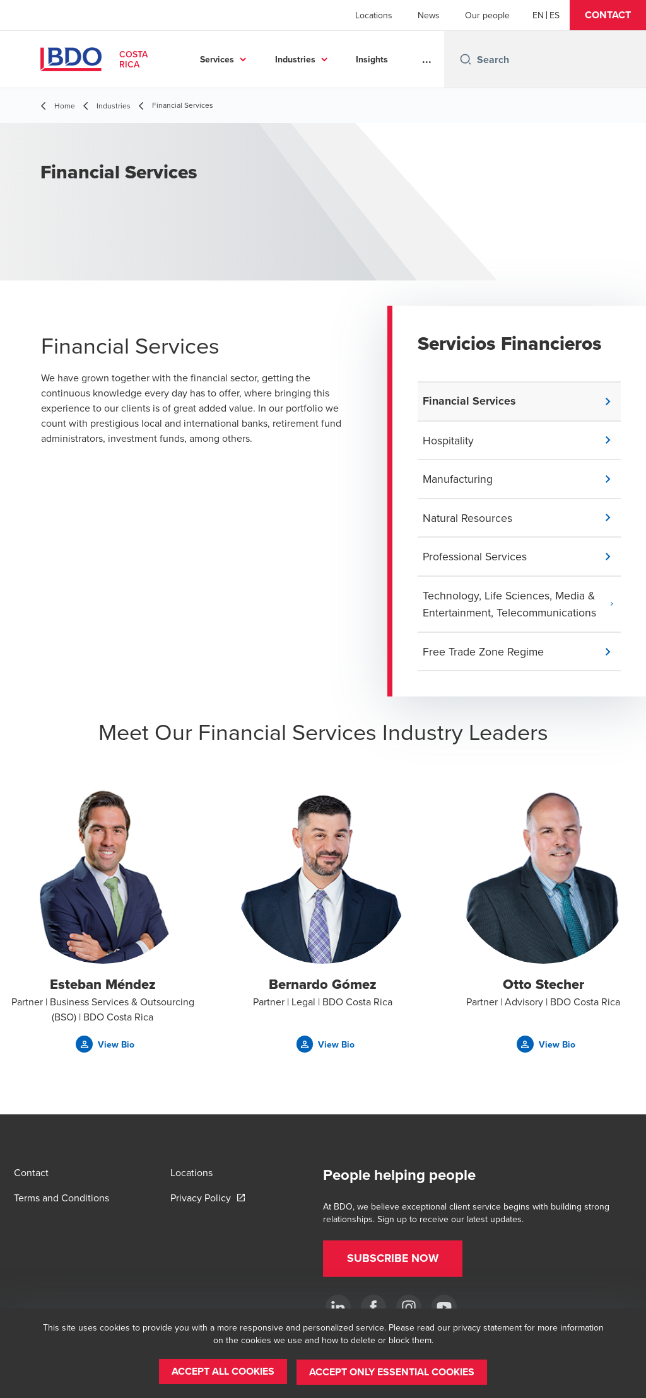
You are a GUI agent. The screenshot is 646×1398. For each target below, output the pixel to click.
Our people (487, 15)
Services (217, 59)
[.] (338, 1307)
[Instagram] (409, 1307)
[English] (538, 15)
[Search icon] (465, 59)
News (429, 15)
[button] (608, 15)
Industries (295, 59)
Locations (373, 15)
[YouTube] (444, 1307)
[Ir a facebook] (373, 1307)
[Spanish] (554, 15)
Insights (372, 59)
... (427, 59)
